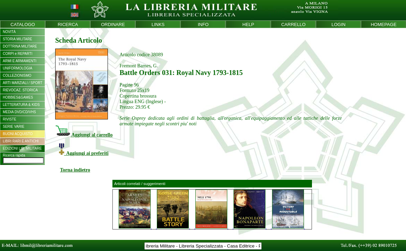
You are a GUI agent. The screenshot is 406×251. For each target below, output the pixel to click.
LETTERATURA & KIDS (21, 105)
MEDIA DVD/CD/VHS (19, 112)
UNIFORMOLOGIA (17, 68)
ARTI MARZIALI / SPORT (22, 83)
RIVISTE (9, 119)
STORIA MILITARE (17, 39)
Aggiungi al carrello (83, 134)
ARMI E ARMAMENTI (19, 61)
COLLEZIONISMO (17, 75)
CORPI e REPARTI (17, 54)
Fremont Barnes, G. (138, 65)
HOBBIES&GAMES (18, 97)
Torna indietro (75, 170)
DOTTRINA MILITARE (20, 46)
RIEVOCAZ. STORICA (20, 90)
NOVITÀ (9, 32)
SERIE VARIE (13, 126)
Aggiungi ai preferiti (84, 153)
